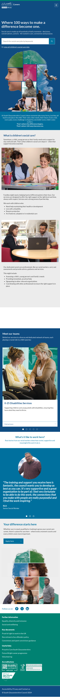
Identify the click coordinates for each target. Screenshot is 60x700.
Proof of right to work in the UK (14, 633)
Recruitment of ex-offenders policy (15, 637)
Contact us (26, 689)
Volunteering (7, 657)
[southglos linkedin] (27, 608)
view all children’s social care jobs (17, 47)
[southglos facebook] (16, 608)
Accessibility (7, 689)
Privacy (15, 689)
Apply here (9, 541)
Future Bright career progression (14, 653)
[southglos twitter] (22, 608)
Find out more (30, 424)
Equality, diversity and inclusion (14, 621)
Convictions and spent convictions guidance (19, 641)
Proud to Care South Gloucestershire (16, 649)
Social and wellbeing (10, 624)
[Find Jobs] (52, 41)
